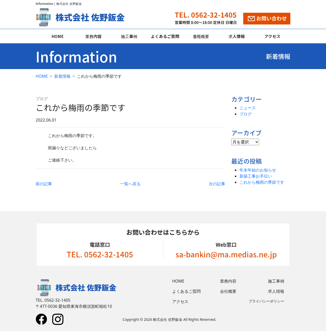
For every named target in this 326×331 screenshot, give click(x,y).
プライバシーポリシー (266, 301)
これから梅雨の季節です (261, 182)
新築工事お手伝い (255, 176)
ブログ (42, 98)
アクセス (272, 36)
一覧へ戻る (130, 184)
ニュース (247, 108)
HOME (57, 36)
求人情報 (236, 36)
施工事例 (129, 36)
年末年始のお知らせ (257, 170)
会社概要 (201, 36)
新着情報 (62, 76)
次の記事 (217, 184)
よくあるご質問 (165, 36)
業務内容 (93, 36)
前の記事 (44, 184)
